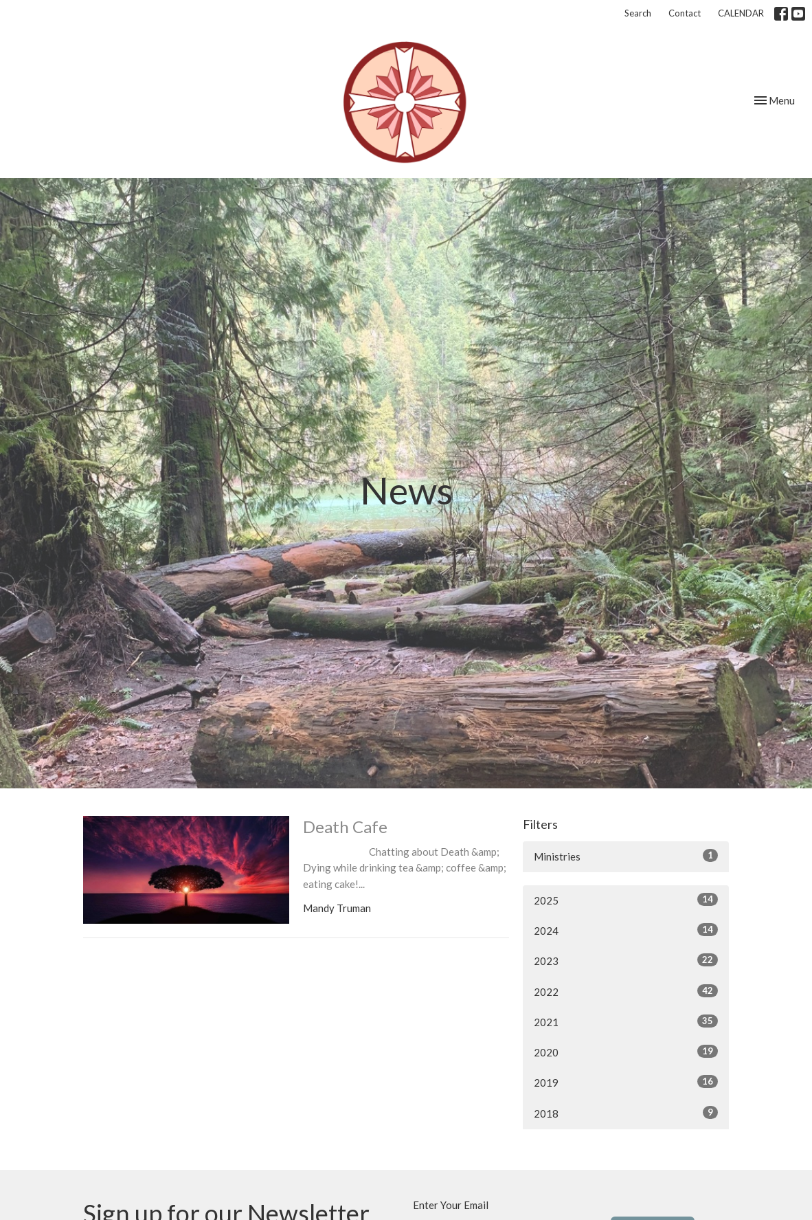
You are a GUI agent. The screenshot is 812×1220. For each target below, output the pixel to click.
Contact (684, 13)
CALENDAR (741, 13)
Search (637, 13)
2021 (626, 1021)
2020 (626, 1051)
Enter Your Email (450, 1205)
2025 (626, 900)
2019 (626, 1082)
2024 (626, 930)
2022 (626, 991)
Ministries (626, 856)
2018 (626, 1113)
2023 (626, 960)
